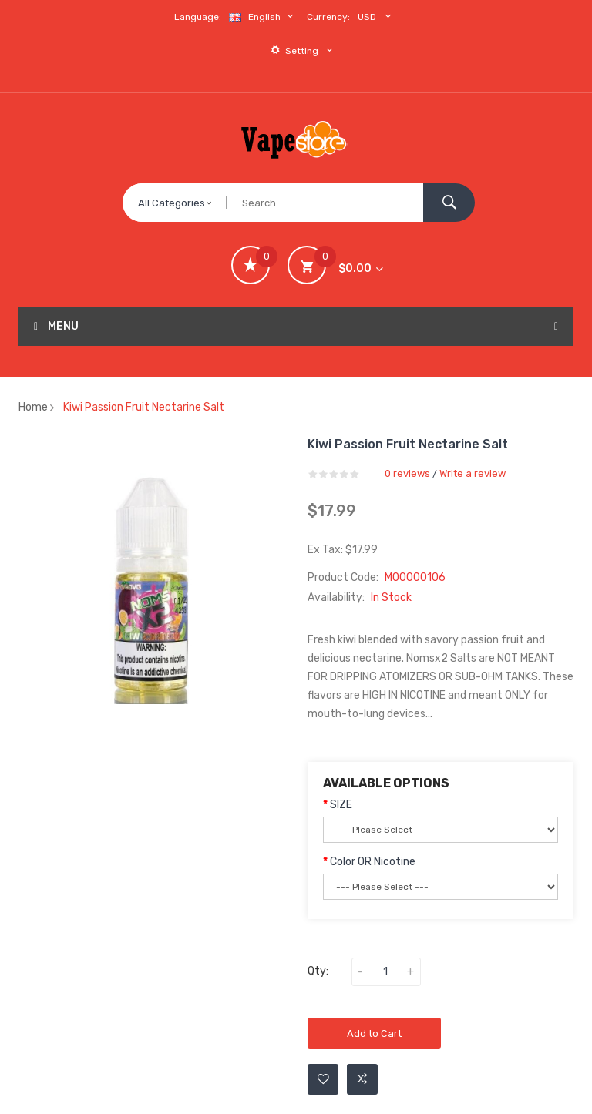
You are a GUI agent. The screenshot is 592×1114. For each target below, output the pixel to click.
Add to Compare (362, 1079)
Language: (197, 17)
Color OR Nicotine (372, 861)
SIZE (341, 804)
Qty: (318, 971)
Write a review (472, 473)
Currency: (328, 17)
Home (33, 407)
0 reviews (407, 473)
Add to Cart (374, 1033)
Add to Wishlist (323, 1079)
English (263, 16)
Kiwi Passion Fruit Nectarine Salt (143, 407)
